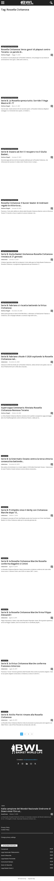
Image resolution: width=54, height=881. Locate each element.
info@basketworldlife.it (30, 759)
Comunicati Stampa (7, 862)
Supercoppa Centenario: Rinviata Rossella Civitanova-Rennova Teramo (21, 409)
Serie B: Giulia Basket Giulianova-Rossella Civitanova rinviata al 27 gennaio (27, 255)
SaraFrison (4, 814)
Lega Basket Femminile (8, 858)
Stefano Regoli (5, 55)
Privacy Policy (5, 827)
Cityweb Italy (31, 878)
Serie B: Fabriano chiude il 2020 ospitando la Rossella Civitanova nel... (27, 357)
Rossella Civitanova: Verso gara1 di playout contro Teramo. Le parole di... (25, 50)
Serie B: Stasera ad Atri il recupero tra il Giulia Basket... (24, 153)
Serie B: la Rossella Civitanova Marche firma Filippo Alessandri (26, 613)
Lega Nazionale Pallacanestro (10, 46)
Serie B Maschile (6, 855)
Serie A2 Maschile (6, 865)
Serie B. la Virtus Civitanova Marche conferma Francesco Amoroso (23, 664)
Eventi (3, 805)
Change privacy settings (8, 837)
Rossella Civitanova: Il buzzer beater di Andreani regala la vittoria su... (24, 204)
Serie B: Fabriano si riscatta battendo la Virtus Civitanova (23, 306)
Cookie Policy (5, 829)
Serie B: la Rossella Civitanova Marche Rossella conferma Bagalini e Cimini (23, 562)
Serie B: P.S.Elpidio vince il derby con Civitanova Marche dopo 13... (24, 511)
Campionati (5, 456)
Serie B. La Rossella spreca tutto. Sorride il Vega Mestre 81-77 (24, 102)
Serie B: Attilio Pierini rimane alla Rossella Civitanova (22, 716)
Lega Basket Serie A (7, 868)
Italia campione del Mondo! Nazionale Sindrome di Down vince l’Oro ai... (26, 810)
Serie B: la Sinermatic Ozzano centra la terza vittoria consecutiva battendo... (27, 460)
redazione (4, 259)
